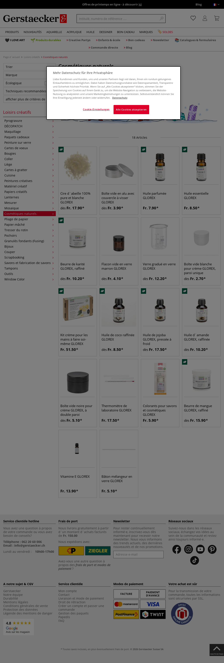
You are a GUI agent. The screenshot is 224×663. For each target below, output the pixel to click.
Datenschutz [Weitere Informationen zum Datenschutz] (119, 97)
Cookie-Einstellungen (96, 109)
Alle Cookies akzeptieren (131, 109)
